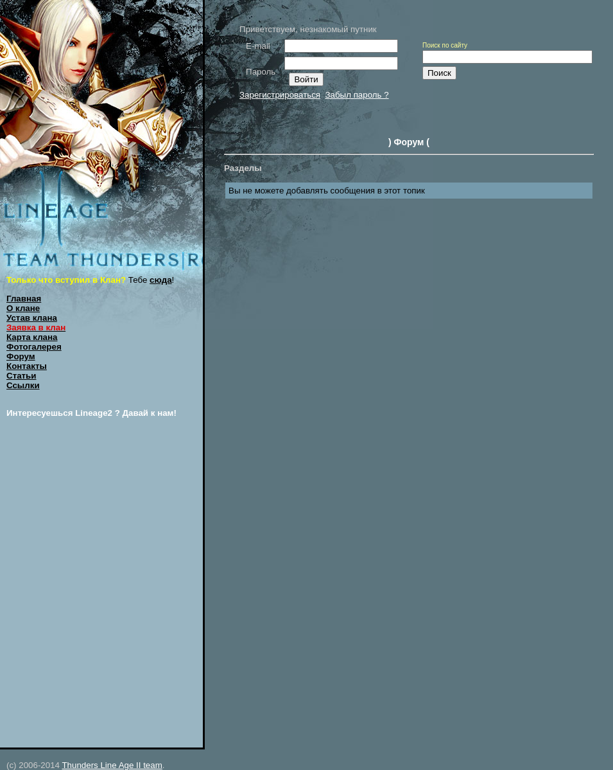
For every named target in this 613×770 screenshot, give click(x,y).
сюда (161, 280)
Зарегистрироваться (279, 95)
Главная (23, 298)
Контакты (26, 366)
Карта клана (32, 337)
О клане (23, 308)
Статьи (21, 376)
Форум (20, 356)
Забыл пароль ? (356, 95)
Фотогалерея (34, 347)
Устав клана (31, 318)
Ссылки (23, 385)
